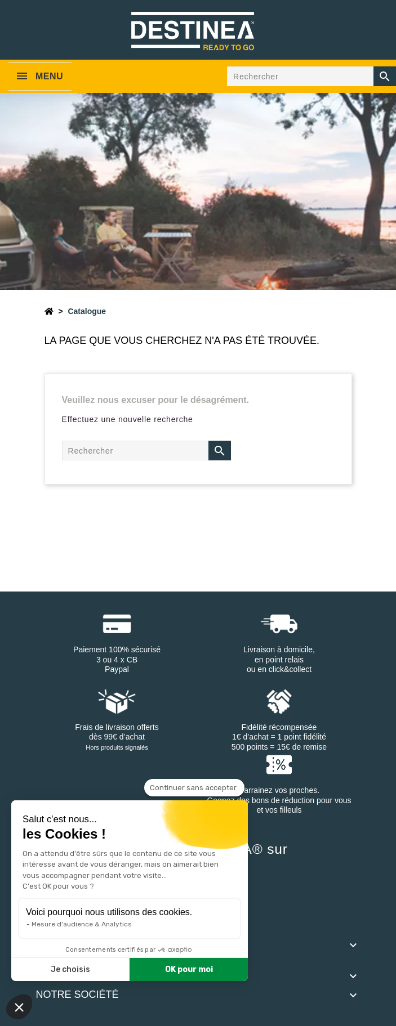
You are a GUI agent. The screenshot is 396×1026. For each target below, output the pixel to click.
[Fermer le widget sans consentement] (194, 788)
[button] (19, 1006)
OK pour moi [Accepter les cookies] (189, 969)
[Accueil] (49, 311)
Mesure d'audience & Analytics (82, 924)
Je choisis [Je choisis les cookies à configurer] (70, 969)
